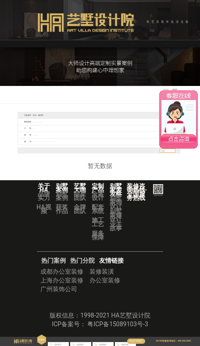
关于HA (50, 44)
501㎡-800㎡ (72, 135)
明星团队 (80, 201)
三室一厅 (45, 128)
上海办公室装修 (61, 286)
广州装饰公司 (58, 295)
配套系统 (98, 215)
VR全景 (100, 44)
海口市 (30, 147)
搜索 (172, 156)
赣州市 (22, 147)
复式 (53, 128)
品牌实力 (44, 201)
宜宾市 (44, 141)
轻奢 (95, 122)
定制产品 (116, 44)
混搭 (82, 122)
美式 (89, 122)
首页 (34, 44)
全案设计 (98, 201)
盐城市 (137, 141)
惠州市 (95, 141)
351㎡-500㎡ (59, 135)
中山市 (69, 141)
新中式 (54, 122)
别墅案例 (62, 201)
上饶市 (154, 141)
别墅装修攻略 (133, 44)
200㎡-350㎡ (46, 135)
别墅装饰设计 (116, 207)
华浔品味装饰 (166, 44)
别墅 (60, 128)
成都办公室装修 (61, 277)
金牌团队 (80, 215)
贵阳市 (47, 147)
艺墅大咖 (83, 44)
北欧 (69, 122)
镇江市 (146, 141)
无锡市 (129, 141)
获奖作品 (62, 215)
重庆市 (56, 147)
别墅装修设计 (116, 221)
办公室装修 (104, 286)
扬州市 (120, 141)
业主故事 (116, 232)
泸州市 (52, 141)
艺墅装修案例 (68, 44)
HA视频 (43, 215)
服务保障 (98, 241)
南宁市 (103, 141)
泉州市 (39, 147)
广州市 (86, 141)
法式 (75, 122)
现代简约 (45, 122)
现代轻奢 (110, 122)
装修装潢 (101, 277)
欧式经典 (121, 122)
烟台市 (61, 141)
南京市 (111, 141)
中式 (102, 122)
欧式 (62, 122)
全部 (36, 122)
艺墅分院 (149, 44)
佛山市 (78, 141)
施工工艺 (98, 228)
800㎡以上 (84, 135)
